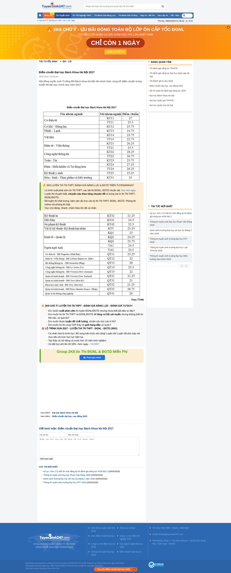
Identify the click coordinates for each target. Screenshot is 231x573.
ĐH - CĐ (62, 20)
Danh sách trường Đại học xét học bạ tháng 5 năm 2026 (69, 479)
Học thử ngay (128, 190)
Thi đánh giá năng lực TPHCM (164, 68)
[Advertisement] (92, 98)
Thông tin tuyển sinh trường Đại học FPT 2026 (64, 482)
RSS (191, 21)
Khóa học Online (127, 528)
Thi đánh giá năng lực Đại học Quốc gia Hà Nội (169, 75)
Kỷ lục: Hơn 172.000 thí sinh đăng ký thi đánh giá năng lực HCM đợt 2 (75, 471)
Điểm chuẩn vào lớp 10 (130, 552)
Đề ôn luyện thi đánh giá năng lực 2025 (168, 91)
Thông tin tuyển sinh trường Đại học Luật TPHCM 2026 (168, 249)
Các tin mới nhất (48, 467)
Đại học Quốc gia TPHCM (161, 100)
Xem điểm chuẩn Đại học (102, 536)
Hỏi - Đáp (71, 20)
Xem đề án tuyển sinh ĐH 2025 (103, 529)
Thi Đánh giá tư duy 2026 (161, 81)
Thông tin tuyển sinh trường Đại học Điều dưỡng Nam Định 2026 (169, 257)
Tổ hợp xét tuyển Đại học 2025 (102, 553)
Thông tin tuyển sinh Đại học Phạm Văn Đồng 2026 (66, 475)
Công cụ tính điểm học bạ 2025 (103, 545)
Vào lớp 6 (42, 20)
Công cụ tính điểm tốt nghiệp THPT (130, 537)
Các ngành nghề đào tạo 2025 (131, 545)
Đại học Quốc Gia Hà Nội (161, 105)
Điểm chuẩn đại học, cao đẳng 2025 (166, 86)
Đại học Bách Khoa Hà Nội (162, 95)
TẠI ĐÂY (94, 344)
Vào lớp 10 (52, 20)
